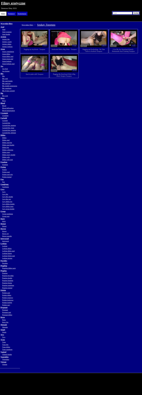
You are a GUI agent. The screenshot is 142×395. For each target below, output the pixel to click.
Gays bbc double (7, 197)
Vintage (3, 362)
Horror (3, 229)
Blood (3, 103)
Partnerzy (11, 14)
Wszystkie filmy (7, 24)
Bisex (3, 98)
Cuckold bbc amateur (9, 125)
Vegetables (5, 357)
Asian (3, 49)
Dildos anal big (7, 142)
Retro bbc (5, 322)
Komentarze (22, 14)
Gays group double (8, 209)
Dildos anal (6, 140)
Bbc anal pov (6, 83)
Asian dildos (6, 54)
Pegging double (7, 278)
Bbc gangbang (6, 88)
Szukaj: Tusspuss (46, 24)
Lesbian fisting (7, 253)
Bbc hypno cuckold (8, 91)
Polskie (3, 290)
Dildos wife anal (7, 160)
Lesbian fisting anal (8, 256)
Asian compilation (8, 51)
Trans (3, 340)
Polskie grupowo (7, 298)
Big (2, 93)
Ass (2, 66)
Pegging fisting (7, 283)
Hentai (3, 224)
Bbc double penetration (9, 86)
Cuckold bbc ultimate (9, 133)
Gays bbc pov (6, 199)
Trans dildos (6, 347)
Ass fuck (5, 69)
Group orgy (6, 216)
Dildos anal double (8, 145)
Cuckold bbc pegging (9, 130)
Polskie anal (6, 293)
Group (3, 211)
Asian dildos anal (7, 56)
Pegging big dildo (8, 276)
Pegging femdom (7, 280)
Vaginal (3, 352)
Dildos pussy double (8, 155)
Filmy (3, 14)
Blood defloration (8, 108)
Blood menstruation (8, 110)
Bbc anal (5, 78)
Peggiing (4, 266)
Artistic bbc (6, 39)
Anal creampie (7, 32)
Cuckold (4, 118)
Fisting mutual (7, 177)
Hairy (3, 219)
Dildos (3, 135)
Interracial (5, 239)
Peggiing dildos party (9, 268)
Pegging (4, 271)
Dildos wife (6, 157)
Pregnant (4, 307)
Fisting (3, 167)
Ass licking (5, 71)
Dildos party (6, 152)
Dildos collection (7, 150)
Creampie (4, 113)
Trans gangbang (7, 349)
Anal (2, 27)
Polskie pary (6, 305)
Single (3, 330)
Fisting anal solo (7, 174)
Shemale (4, 325)
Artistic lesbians (7, 46)
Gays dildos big (7, 201)
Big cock (5, 96)
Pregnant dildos (7, 315)
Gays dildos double (8, 204)
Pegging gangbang (8, 285)
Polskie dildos (6, 295)
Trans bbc (5, 345)
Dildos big (5, 147)
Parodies (4, 261)
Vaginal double (7, 354)
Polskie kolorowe (7, 300)
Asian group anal (7, 59)
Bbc (2, 74)
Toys (2, 335)
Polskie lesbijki (7, 302)
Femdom (4, 162)
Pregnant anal (6, 312)
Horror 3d (5, 234)
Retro (3, 317)
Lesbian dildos (7, 248)
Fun (2, 179)
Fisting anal (6, 172)
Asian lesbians (7, 61)
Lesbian (4, 244)
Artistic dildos (6, 44)
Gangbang (4, 184)
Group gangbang (7, 214)
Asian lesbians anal (8, 64)
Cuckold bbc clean (8, 128)
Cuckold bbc (6, 123)
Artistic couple (7, 42)
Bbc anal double (7, 81)
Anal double (6, 34)
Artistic (3, 37)
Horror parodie (7, 236)
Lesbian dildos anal (8, 251)
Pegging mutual (7, 288)
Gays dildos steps (7, 206)
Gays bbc (5, 194)
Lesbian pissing (7, 258)
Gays (2, 189)
